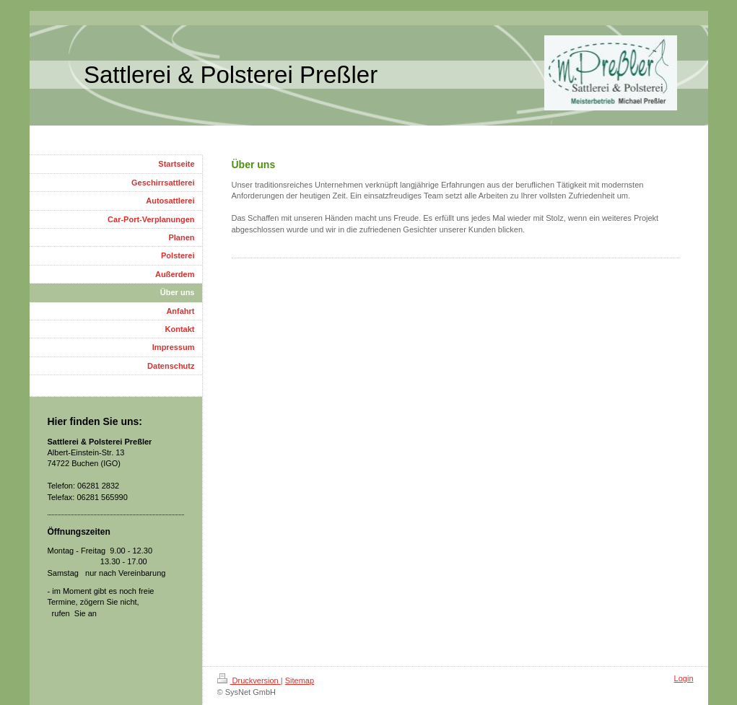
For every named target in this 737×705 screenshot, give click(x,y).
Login (684, 678)
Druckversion (249, 680)
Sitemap (299, 680)
